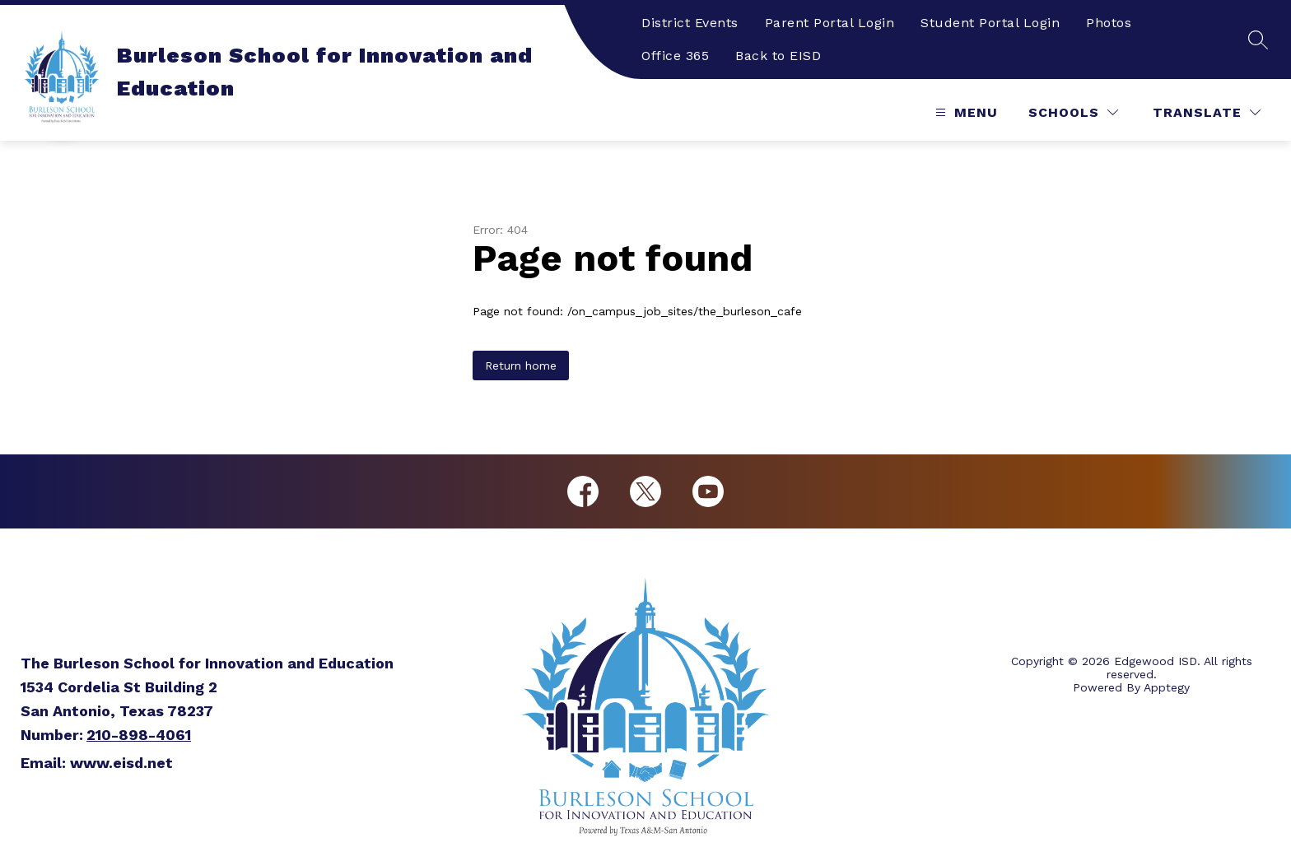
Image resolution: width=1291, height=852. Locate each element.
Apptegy (1167, 687)
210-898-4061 (138, 734)
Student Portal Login (990, 22)
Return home (521, 365)
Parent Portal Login (830, 22)
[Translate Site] (1207, 112)
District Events (690, 22)
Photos (1108, 22)
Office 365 (675, 55)
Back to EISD (778, 55)
